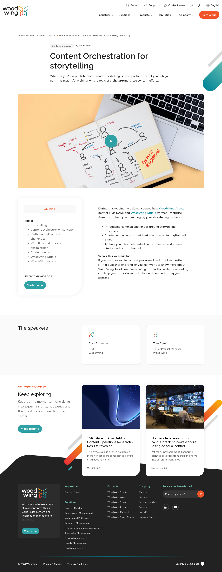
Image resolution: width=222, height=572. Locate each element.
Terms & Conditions (77, 564)
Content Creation (74, 508)
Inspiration (166, 14)
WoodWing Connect (118, 512)
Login (195, 5)
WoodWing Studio (143, 213)
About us (144, 492)
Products (146, 14)
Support (151, 5)
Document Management (77, 523)
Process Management (76, 538)
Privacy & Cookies (52, 564)
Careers (143, 507)
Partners (143, 497)
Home (21, 35)
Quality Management (76, 543)
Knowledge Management (78, 533)
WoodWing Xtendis (117, 507)
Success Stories (73, 492)
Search (132, 5)
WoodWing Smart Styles (120, 517)
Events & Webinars (48, 35)
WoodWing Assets (171, 208)
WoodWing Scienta (117, 502)
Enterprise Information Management (83, 528)
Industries (106, 14)
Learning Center (147, 517)
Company (186, 14)
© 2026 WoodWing (28, 564)
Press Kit (143, 512)
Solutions (126, 14)
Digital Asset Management (79, 513)
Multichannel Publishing (77, 518)
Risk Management (74, 548)
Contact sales (174, 5)
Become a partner (148, 502)
